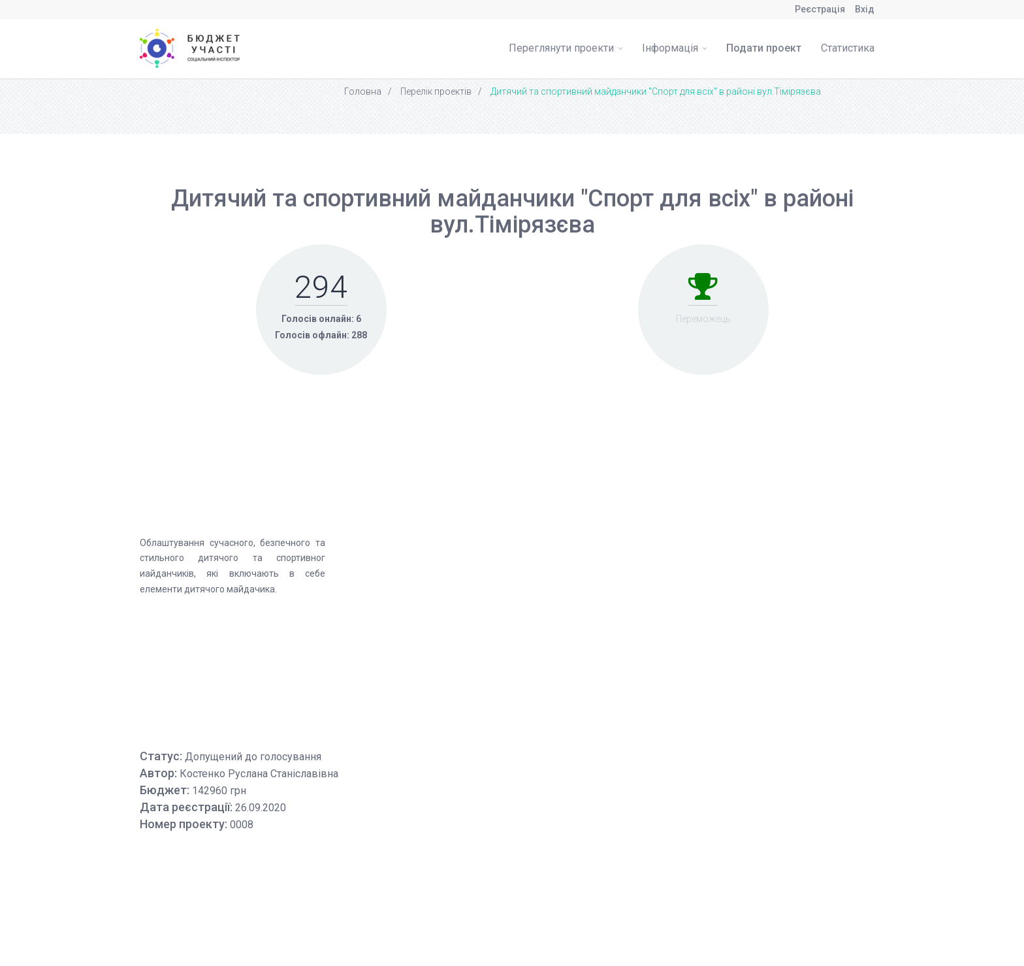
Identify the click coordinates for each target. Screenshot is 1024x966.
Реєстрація (820, 9)
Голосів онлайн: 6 (321, 319)
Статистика (847, 48)
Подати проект (763, 48)
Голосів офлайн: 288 (321, 335)
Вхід (864, 9)
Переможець (703, 319)
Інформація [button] (674, 48)
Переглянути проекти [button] (565, 48)
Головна (362, 91)
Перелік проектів (436, 91)
